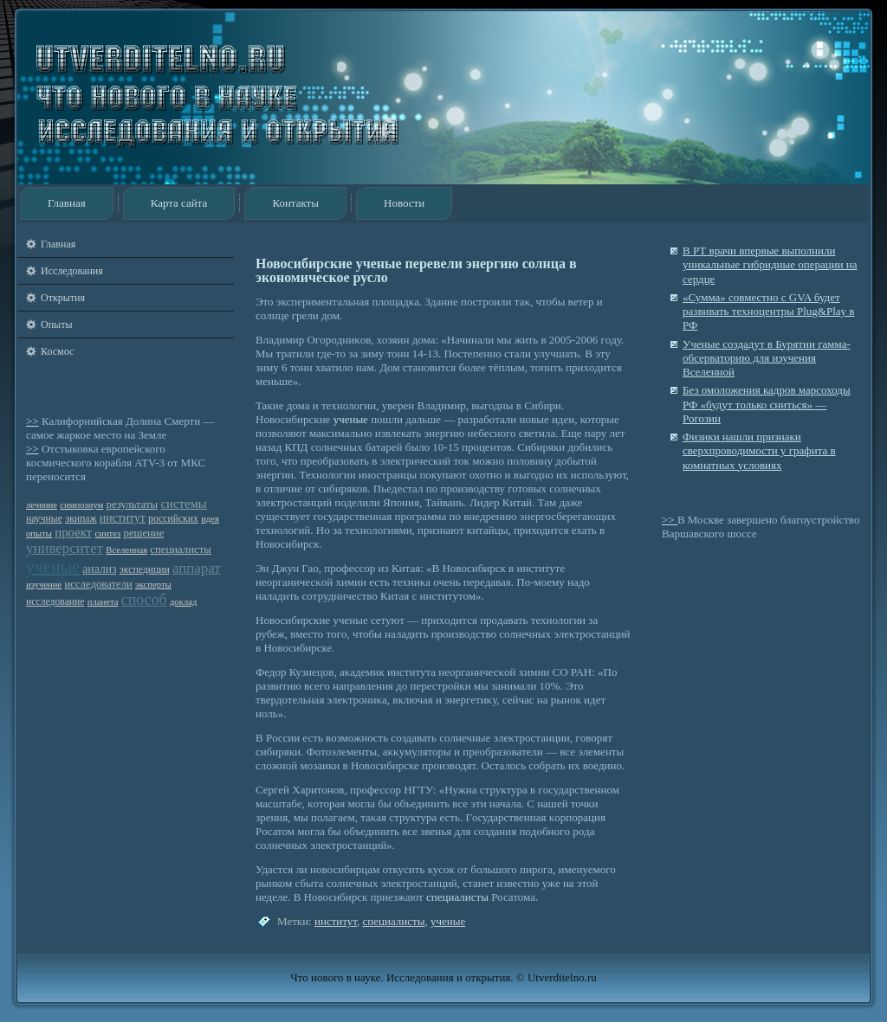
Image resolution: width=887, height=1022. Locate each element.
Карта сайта (179, 202)
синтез (107, 533)
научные (44, 518)
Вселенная (126, 550)
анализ (99, 568)
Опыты (56, 324)
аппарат (196, 568)
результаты (133, 504)
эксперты (153, 584)
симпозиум (81, 505)
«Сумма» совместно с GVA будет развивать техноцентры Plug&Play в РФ (768, 311)
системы (183, 504)
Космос (57, 351)
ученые (53, 566)
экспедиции (145, 569)
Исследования (72, 271)
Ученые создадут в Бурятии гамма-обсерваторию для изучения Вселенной (767, 358)
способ (144, 599)
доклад (183, 602)
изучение (44, 584)
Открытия (63, 298)
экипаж (80, 518)
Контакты (295, 202)
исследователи (99, 584)
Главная (67, 202)
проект (73, 532)
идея (210, 519)
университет (64, 548)
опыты (39, 533)
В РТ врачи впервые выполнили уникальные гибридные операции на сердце (770, 265)
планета (103, 602)
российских (173, 518)
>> (32, 421)
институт (123, 517)
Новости (404, 202)
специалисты (180, 549)
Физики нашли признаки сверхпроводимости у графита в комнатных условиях (759, 451)
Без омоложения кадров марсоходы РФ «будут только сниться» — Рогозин (767, 404)
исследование (55, 601)
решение (144, 533)
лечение (41, 505)
